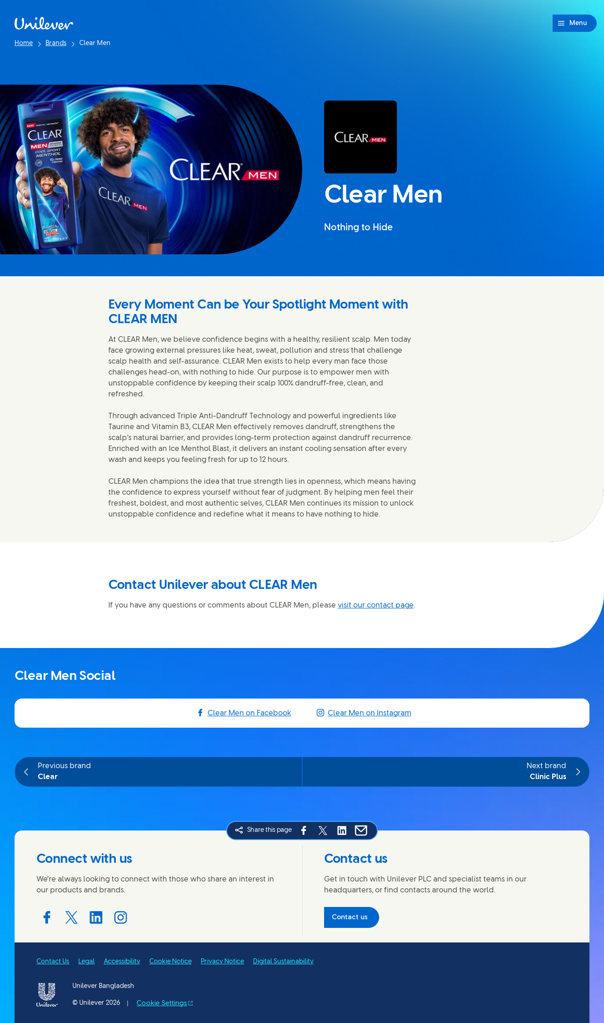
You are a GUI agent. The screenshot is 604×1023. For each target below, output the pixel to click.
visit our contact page (376, 605)
